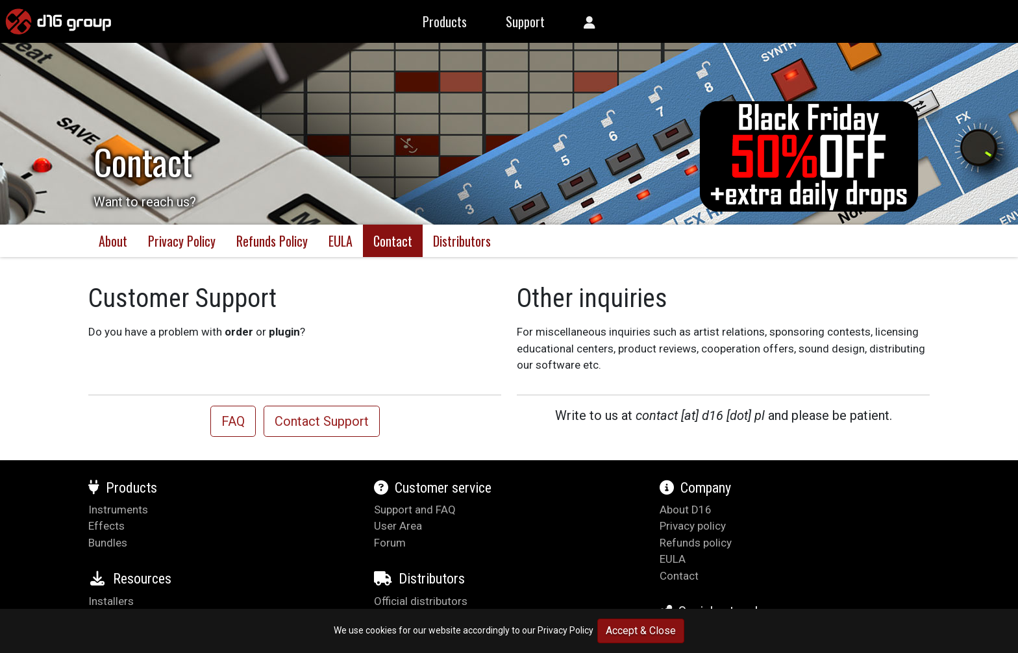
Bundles (107, 542)
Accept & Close (641, 630)
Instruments (118, 509)
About (113, 241)
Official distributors (420, 601)
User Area (398, 525)
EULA (341, 241)
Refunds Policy (272, 241)
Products (122, 488)
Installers (111, 601)
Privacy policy (693, 525)
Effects (106, 525)
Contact (392, 241)
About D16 (686, 509)
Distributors (462, 241)
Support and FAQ (415, 509)
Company (695, 488)
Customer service (432, 488)
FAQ (233, 421)
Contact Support (322, 421)
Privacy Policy (565, 630)
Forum (390, 542)
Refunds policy (696, 542)
